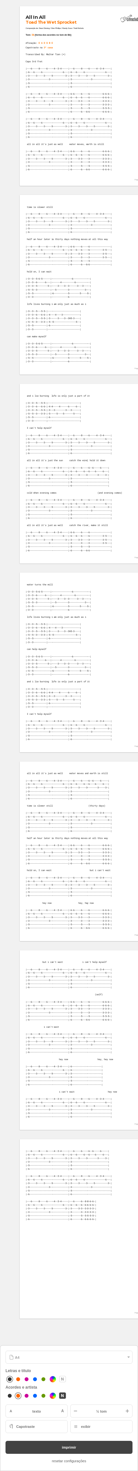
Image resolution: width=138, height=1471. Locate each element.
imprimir (69, 1447)
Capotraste (25, 1427)
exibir (85, 1427)
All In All (35, 17)
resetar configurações (69, 1461)
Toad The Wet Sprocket (51, 22)
